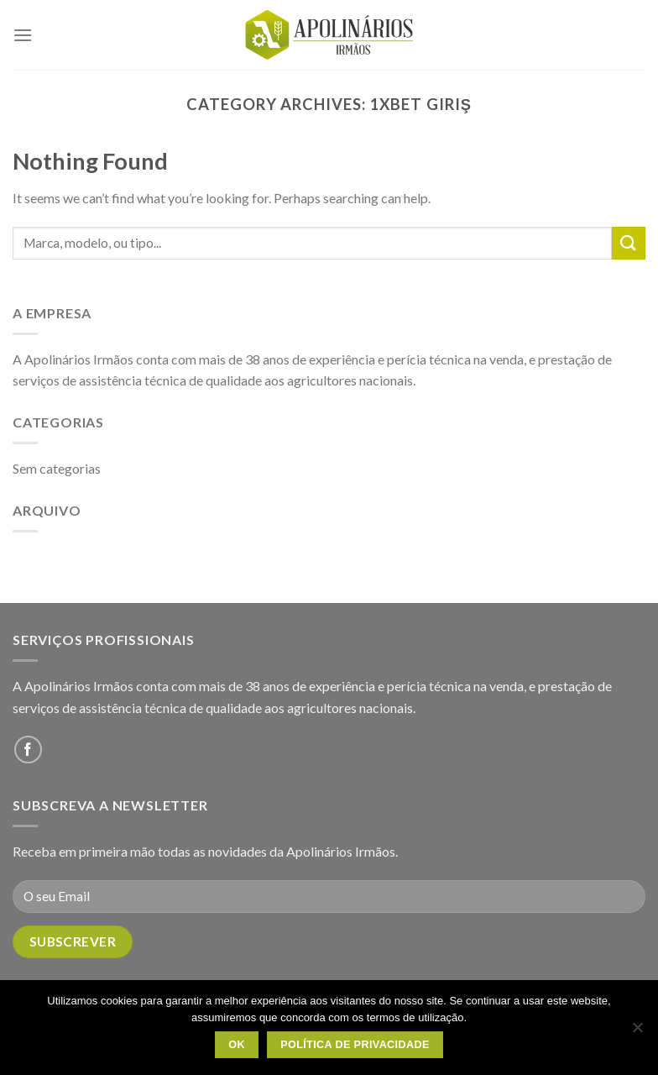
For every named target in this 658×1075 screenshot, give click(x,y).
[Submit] (628, 243)
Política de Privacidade (355, 1045)
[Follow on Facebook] (28, 749)
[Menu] (23, 34)
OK (236, 1045)
